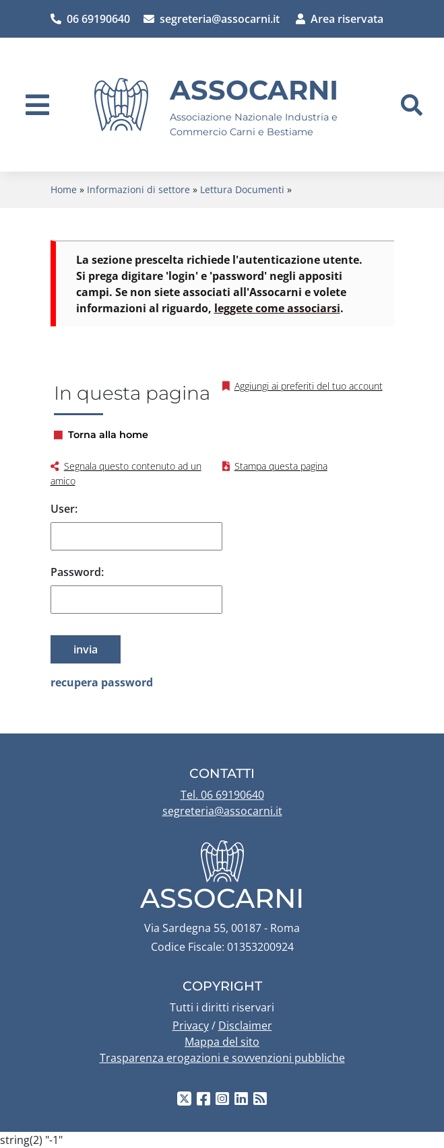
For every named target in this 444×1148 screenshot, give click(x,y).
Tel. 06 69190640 (222, 794)
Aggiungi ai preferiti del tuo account (308, 386)
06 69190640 (90, 18)
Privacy (190, 1025)
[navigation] (37, 105)
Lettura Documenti (242, 189)
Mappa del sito (222, 1041)
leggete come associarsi (277, 308)
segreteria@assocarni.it (212, 18)
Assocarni (254, 89)
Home (64, 189)
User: (64, 508)
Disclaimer (245, 1025)
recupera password (102, 682)
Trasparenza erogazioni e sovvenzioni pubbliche (222, 1057)
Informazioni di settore (138, 189)
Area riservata (339, 18)
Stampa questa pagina (280, 466)
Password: (77, 572)
